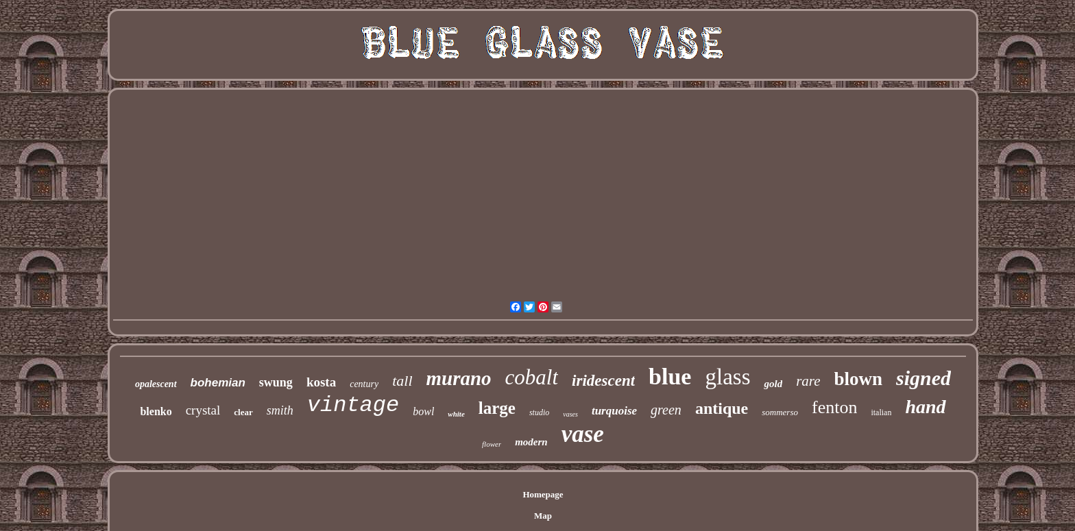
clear (243, 412)
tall (402, 380)
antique (721, 408)
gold (773, 383)
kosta (321, 382)
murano (459, 378)
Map (543, 515)
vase (582, 434)
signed (923, 378)
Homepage (542, 494)
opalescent (156, 384)
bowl (423, 411)
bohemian (218, 382)
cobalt (532, 377)
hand (925, 406)
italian (881, 412)
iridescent (603, 380)
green (666, 409)
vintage (353, 405)
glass (727, 377)
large (497, 408)
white (456, 414)
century (364, 384)
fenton (834, 407)
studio (539, 412)
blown (858, 379)
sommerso (780, 412)
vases (570, 414)
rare (808, 381)
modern (531, 441)
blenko (155, 411)
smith (280, 410)
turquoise (614, 410)
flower (491, 444)
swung (276, 382)
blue (670, 376)
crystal (203, 410)
